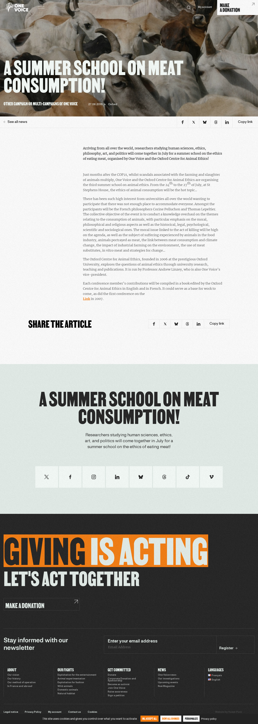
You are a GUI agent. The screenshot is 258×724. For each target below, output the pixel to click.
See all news (15, 122)
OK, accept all (149, 718)
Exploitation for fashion (71, 683)
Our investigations (168, 679)
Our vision (13, 675)
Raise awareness (117, 692)
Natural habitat (66, 694)
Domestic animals (68, 690)
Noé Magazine (166, 686)
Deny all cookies (170, 718)
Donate (112, 675)
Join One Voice (116, 688)
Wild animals (65, 686)
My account (205, 7)
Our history (13, 679)
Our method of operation (21, 683)
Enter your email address (132, 641)
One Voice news (167, 675)
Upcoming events (168, 683)
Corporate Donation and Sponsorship (122, 680)
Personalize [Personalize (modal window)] (191, 718)
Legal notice (11, 712)
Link (86, 299)
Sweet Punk (235, 712)
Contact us (74, 712)
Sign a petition (116, 696)
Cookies (92, 712)
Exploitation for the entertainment (77, 675)
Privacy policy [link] (209, 718)
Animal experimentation (71, 679)
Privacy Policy (33, 712)
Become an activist (119, 685)
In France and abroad (19, 686)
